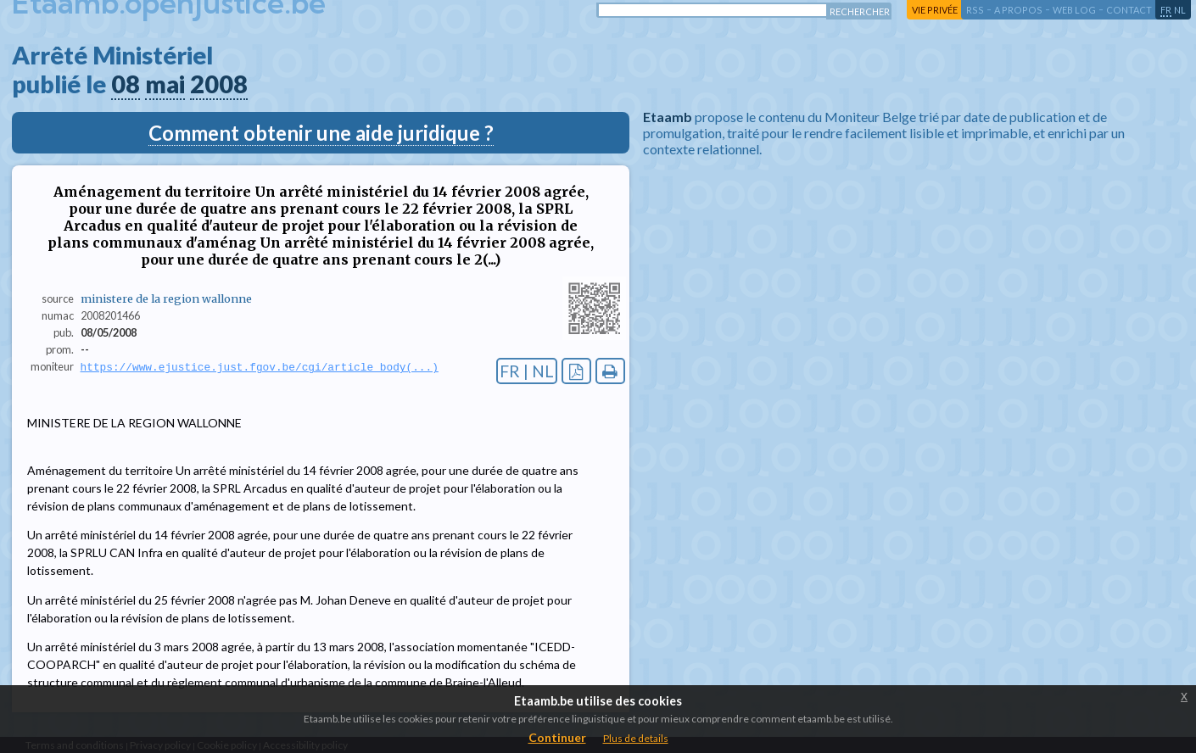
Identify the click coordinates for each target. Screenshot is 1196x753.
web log (1074, 9)
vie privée (935, 9)
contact (1129, 9)
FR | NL (527, 371)
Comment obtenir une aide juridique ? (321, 132)
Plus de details (635, 738)
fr (1165, 9)
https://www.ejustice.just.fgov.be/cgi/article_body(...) (260, 367)
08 (125, 84)
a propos (1018, 9)
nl (1180, 9)
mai (165, 84)
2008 (219, 84)
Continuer (557, 737)
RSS (975, 9)
